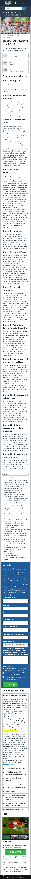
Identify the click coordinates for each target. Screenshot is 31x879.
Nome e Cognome (8, 598)
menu (5, 474)
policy (28, 876)
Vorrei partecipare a (9, 641)
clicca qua (5, 859)
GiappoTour (16, 35)
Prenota (15, 852)
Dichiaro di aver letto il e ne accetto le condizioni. (15, 669)
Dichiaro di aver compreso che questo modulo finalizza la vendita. (16, 678)
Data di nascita (8, 620)
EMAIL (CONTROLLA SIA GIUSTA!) (13, 634)
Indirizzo (5, 605)
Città (4, 612)
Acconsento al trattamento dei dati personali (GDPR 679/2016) (15, 674)
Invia (10, 684)
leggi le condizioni (10, 537)
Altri (17, 15)
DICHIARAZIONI (7, 666)
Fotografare (23, 13)
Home (4, 35)
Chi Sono (23, 15)
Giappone (6, 13)
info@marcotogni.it (15, 847)
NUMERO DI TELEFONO (9, 627)
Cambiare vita (9, 15)
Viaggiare (14, 13)
